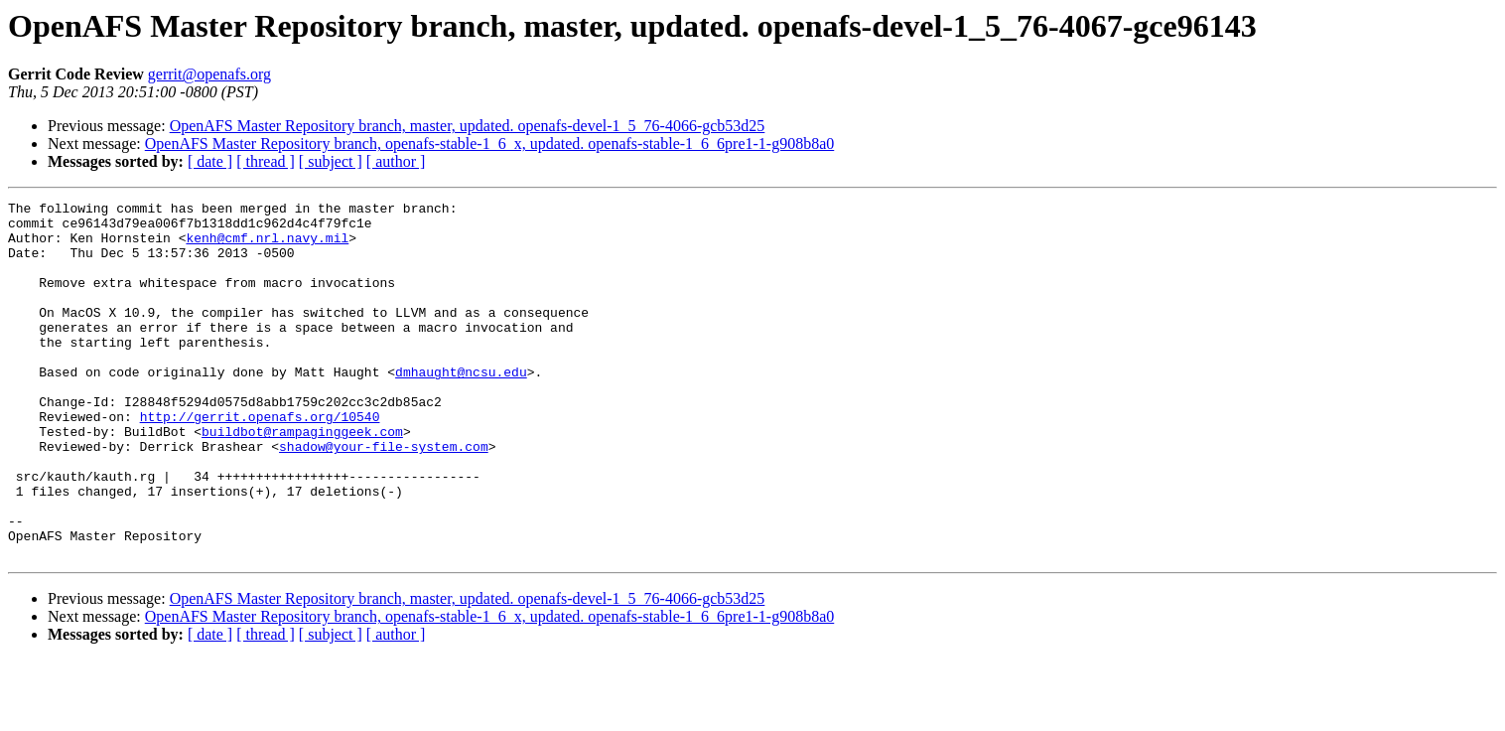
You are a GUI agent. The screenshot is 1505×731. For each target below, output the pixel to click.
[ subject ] (330, 161)
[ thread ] (265, 161)
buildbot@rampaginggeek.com (302, 479)
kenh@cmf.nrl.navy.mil (267, 246)
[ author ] (396, 161)
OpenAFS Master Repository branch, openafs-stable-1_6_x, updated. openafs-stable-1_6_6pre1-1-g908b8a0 (490, 143)
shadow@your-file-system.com (383, 497)
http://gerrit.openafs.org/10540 (260, 461)
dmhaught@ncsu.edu (461, 407)
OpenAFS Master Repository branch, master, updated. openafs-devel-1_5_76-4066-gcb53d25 (467, 125)
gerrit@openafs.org (209, 74)
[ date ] (210, 161)
